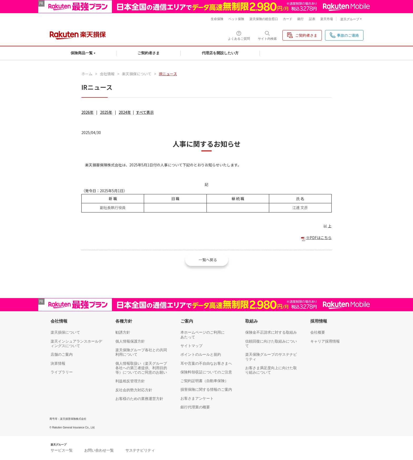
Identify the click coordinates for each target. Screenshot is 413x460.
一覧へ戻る (208, 259)
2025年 (106, 112)
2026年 (87, 112)
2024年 (125, 112)
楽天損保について (136, 73)
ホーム (86, 73)
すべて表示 (145, 112)
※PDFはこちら (319, 237)
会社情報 (107, 73)
